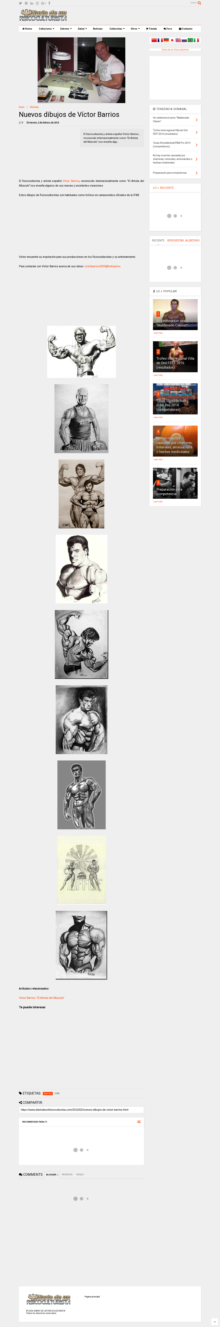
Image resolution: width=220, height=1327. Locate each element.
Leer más (158, 333)
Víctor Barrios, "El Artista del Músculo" (41, 998)
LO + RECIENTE (163, 187)
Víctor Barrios (71, 181)
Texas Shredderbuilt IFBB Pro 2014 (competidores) (171, 405)
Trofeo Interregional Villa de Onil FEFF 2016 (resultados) (175, 362)
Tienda (151, 28)
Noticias (98, 28)
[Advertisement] (138, 15)
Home (27, 28)
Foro (168, 28)
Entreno (66, 28)
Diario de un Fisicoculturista (175, 50)
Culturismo (46, 28)
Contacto (185, 28)
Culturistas (117, 28)
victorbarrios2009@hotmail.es (102, 266)
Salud (82, 28)
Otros (135, 28)
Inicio (21, 107)
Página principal (92, 1297)
